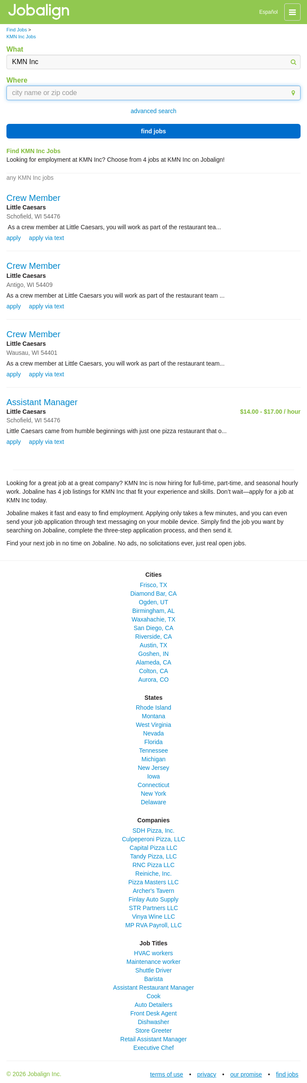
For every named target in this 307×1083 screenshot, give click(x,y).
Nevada (153, 733)
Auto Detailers (154, 1004)
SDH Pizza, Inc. (153, 830)
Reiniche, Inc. (153, 873)
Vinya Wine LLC (153, 916)
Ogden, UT (153, 602)
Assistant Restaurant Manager (153, 987)
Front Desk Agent (153, 1013)
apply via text (46, 237)
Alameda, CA (153, 662)
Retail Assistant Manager (153, 1039)
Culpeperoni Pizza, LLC (153, 839)
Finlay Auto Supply (154, 899)
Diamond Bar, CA (153, 593)
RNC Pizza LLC (153, 864)
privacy (206, 1074)
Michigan (153, 759)
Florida (153, 741)
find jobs (153, 131)
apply (13, 237)
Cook (153, 996)
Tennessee (153, 750)
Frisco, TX (153, 584)
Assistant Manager (42, 402)
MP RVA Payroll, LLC (153, 925)
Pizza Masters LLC (153, 882)
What (14, 49)
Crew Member (33, 198)
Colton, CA (153, 671)
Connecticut (154, 784)
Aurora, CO (153, 679)
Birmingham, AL (153, 610)
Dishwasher (153, 1021)
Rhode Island (153, 707)
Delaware (153, 802)
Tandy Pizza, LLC (153, 856)
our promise (246, 1074)
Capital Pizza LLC (153, 847)
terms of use (166, 1074)
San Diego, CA (153, 628)
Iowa (153, 776)
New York (153, 793)
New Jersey (153, 767)
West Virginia (153, 724)
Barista (153, 978)
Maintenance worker (153, 961)
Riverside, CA (153, 636)
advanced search (153, 111)
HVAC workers (153, 953)
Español (268, 12)
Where (16, 80)
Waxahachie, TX (154, 619)
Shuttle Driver (153, 970)
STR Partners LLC (153, 908)
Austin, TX (153, 645)
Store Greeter (153, 1030)
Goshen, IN (153, 653)
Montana (153, 716)
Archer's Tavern (153, 890)
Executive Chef (153, 1047)
